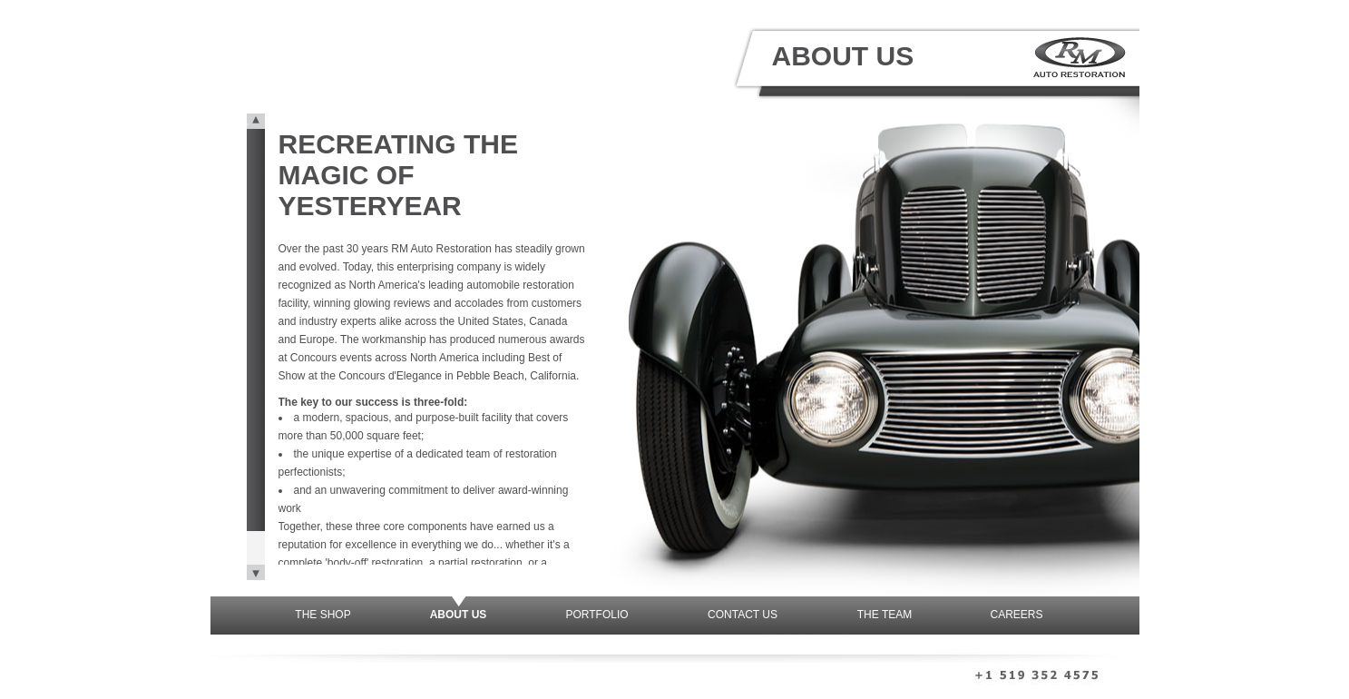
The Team (884, 614)
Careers (1017, 614)
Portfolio (596, 614)
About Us (458, 614)
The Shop (322, 614)
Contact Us (742, 614)
